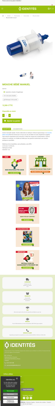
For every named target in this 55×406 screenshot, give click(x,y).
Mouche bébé (36, 15)
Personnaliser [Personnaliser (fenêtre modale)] (10, 397)
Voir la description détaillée (10, 95)
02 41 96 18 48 (10, 362)
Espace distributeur (27, 389)
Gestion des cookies (41, 402)
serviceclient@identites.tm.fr (14, 365)
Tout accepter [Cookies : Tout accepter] (10, 391)
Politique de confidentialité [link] (10, 401)
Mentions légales (30, 402)
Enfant (8, 15)
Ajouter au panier (12, 121)
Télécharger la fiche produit (10, 99)
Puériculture (17, 15)
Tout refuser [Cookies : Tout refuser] (10, 394)
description (6, 129)
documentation (17, 129)
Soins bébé (26, 15)
